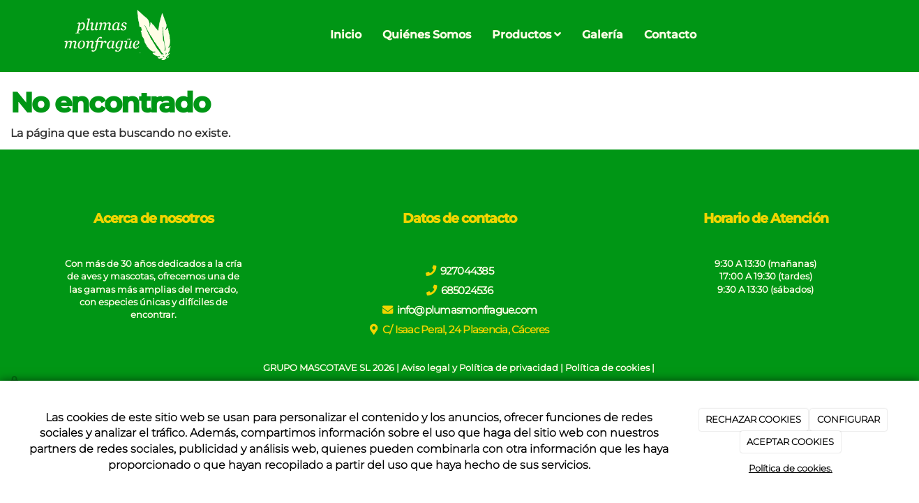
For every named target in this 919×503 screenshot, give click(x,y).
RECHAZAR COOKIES (753, 419)
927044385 (466, 270)
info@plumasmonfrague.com (467, 309)
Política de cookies (607, 368)
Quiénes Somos (426, 34)
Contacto (670, 34)
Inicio (345, 34)
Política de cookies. (790, 468)
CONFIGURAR (848, 419)
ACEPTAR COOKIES (790, 441)
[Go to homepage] (116, 35)
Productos (526, 34)
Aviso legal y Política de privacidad (479, 368)
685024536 (467, 290)
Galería (602, 34)
